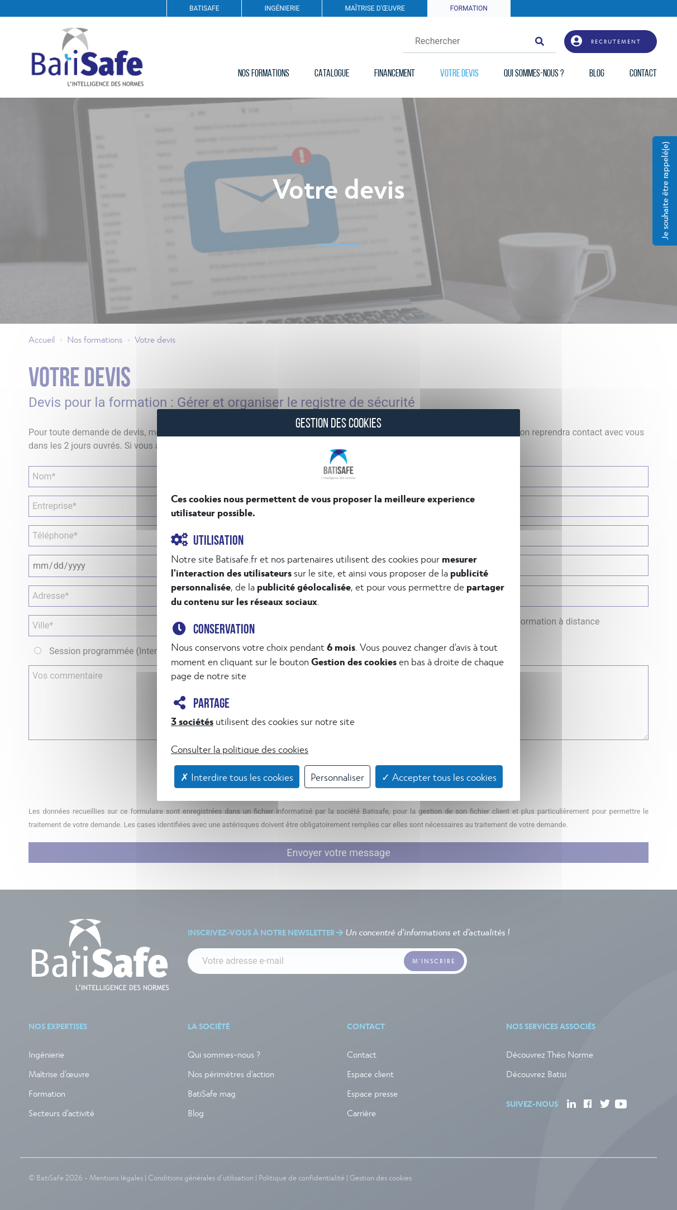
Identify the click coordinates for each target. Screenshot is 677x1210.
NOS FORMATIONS (263, 74)
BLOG (596, 74)
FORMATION (469, 8)
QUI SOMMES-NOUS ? (534, 74)
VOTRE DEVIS (459, 74)
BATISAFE (204, 8)
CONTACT (643, 74)
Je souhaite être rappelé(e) (664, 191)
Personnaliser (337, 776)
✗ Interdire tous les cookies (236, 776)
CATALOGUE (331, 74)
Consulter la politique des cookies (239, 749)
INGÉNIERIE (281, 8)
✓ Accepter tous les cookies (439, 776)
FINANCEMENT (394, 74)
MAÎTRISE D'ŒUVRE (374, 8)
